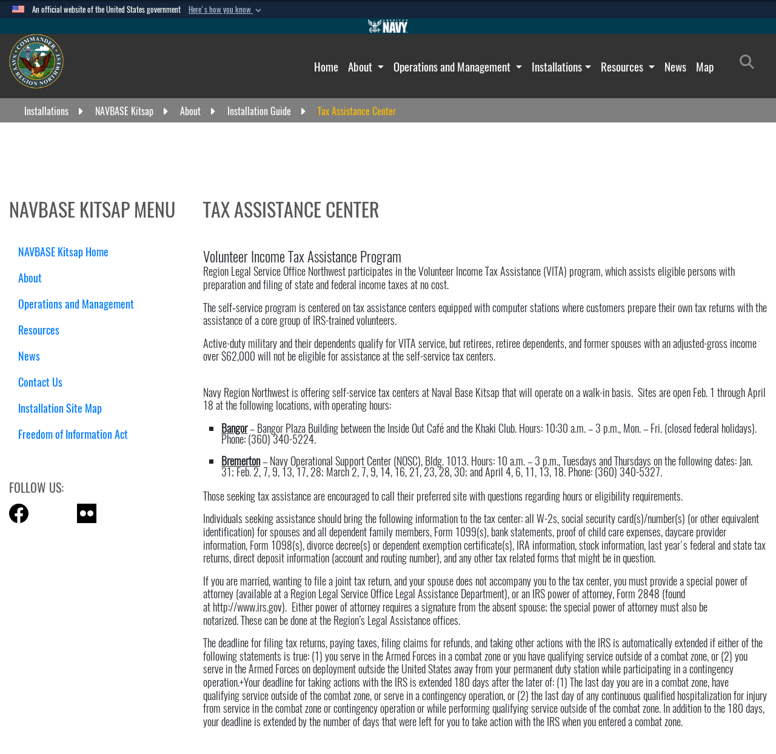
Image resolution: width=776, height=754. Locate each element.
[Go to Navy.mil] (388, 26)
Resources (623, 67)
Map (705, 67)
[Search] (750, 64)
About (361, 67)
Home (326, 67)
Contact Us (40, 382)
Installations (557, 67)
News (675, 67)
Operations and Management (453, 67)
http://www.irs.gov (247, 607)
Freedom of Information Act (73, 434)
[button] (226, 10)
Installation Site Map (60, 408)
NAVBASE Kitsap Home (63, 251)
